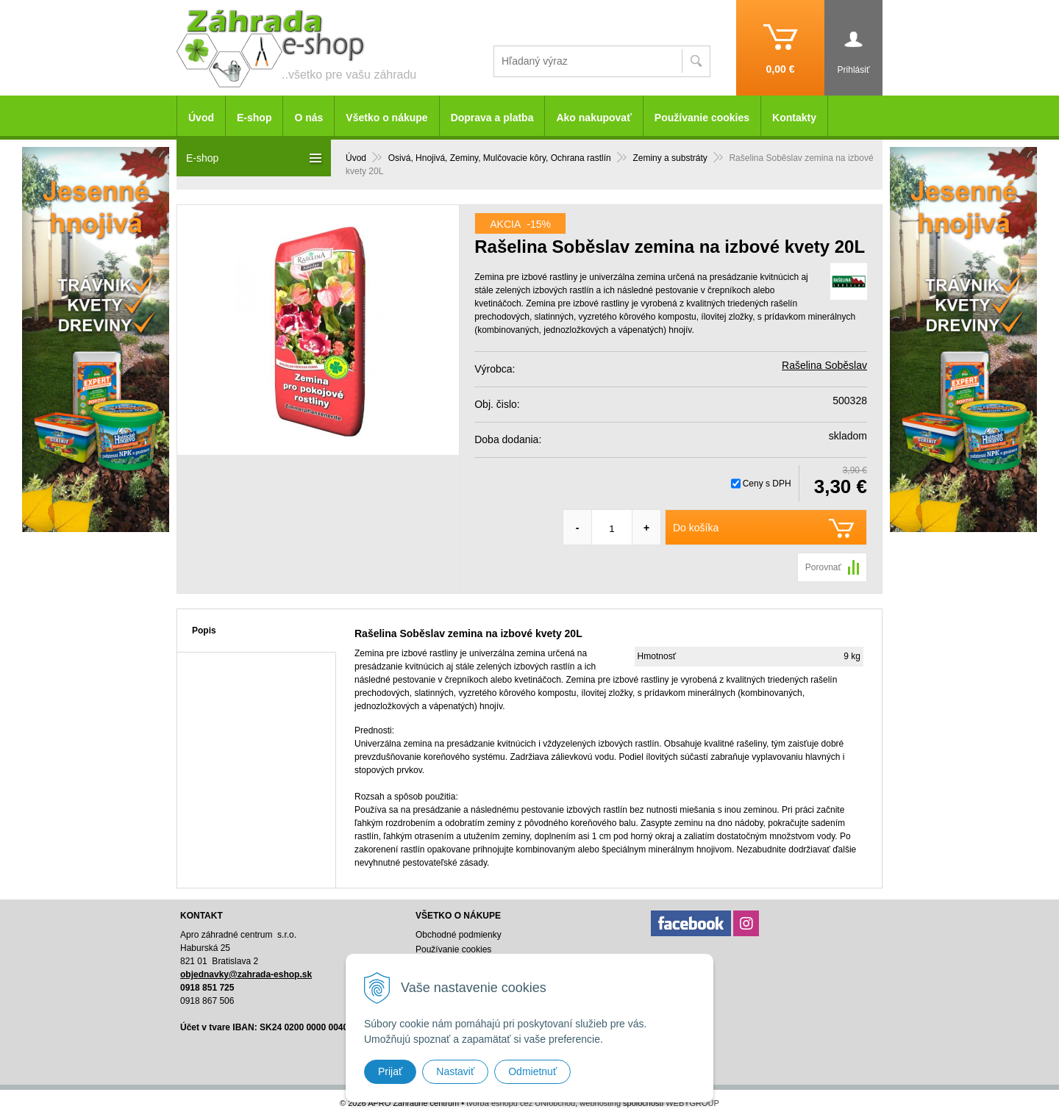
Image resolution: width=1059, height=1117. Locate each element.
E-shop (254, 117)
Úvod (201, 117)
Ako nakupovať (593, 117)
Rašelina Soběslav (824, 365)
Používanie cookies (702, 117)
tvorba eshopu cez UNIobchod (520, 1103)
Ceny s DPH (767, 483)
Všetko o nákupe (386, 117)
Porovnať (823, 567)
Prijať (390, 1071)
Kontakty (794, 117)
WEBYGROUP (692, 1103)
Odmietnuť (532, 1071)
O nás (308, 117)
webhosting (600, 1103)
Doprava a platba (492, 117)
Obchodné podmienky (459, 935)
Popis (204, 630)
